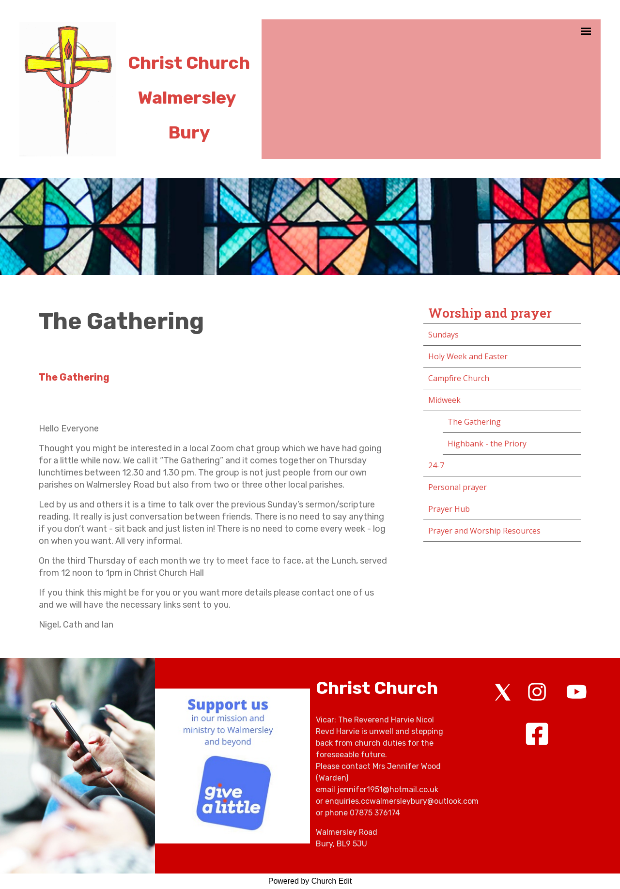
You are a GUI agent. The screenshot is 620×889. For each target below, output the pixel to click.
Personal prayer (457, 487)
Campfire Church (458, 378)
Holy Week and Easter (468, 356)
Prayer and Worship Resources (484, 530)
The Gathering (474, 421)
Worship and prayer (490, 313)
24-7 (436, 465)
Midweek (444, 400)
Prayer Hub (449, 509)
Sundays (443, 334)
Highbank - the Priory (487, 443)
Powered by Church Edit (310, 881)
